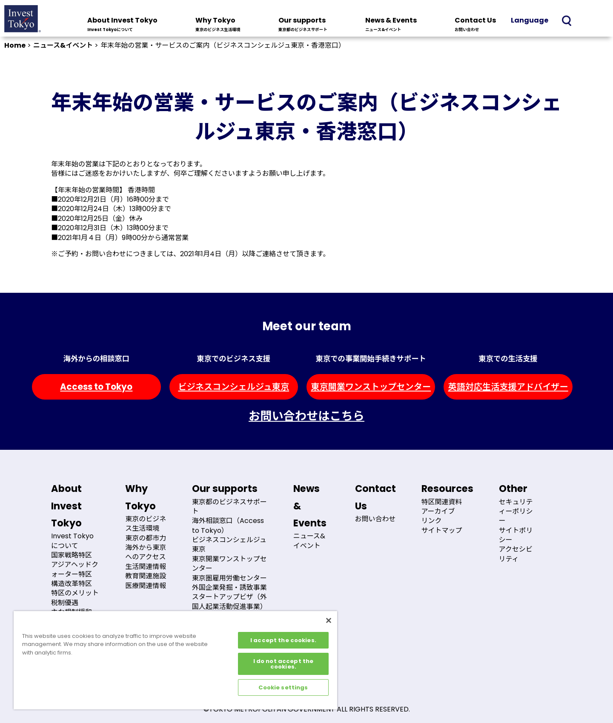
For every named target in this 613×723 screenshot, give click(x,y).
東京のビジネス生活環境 (145, 523)
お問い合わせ (375, 519)
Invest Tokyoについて (72, 540)
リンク (431, 521)
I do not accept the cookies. (283, 664)
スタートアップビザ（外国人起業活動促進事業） (229, 601)
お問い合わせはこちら (306, 416)
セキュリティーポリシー (516, 511)
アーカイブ (438, 511)
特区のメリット (75, 593)
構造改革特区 (71, 584)
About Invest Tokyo (122, 25)
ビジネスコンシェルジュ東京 (233, 387)
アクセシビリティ (516, 553)
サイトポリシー (516, 535)
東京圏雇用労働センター (229, 578)
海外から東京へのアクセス (145, 552)
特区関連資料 (441, 502)
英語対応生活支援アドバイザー (508, 387)
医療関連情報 (145, 586)
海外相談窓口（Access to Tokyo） (228, 525)
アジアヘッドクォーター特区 (74, 569)
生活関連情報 (145, 567)
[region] (175, 660)
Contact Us (475, 25)
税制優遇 (64, 603)
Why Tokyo (218, 25)
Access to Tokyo (96, 387)
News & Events (391, 25)
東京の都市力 (145, 538)
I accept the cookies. (283, 640)
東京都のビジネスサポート (229, 506)
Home (15, 45)
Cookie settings (283, 687)
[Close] (328, 620)
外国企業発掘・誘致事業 (229, 587)
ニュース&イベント (63, 45)
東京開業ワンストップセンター (371, 387)
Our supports (302, 25)
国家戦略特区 (71, 555)
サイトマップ (441, 530)
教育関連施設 (145, 576)
